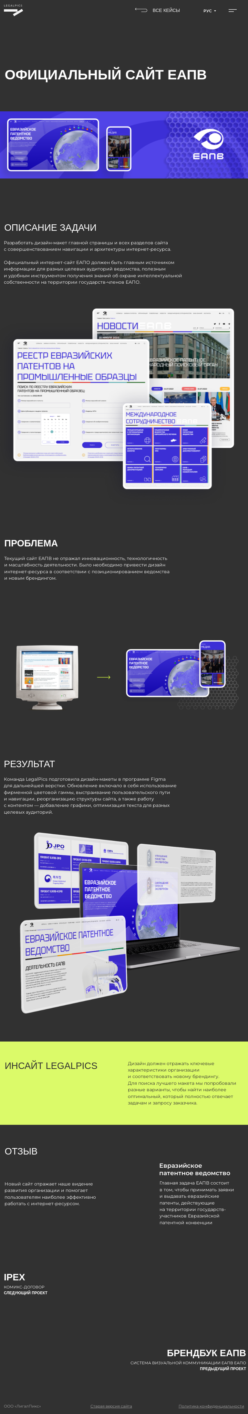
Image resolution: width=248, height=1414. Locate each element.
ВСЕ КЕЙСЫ (166, 10)
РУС (207, 10)
